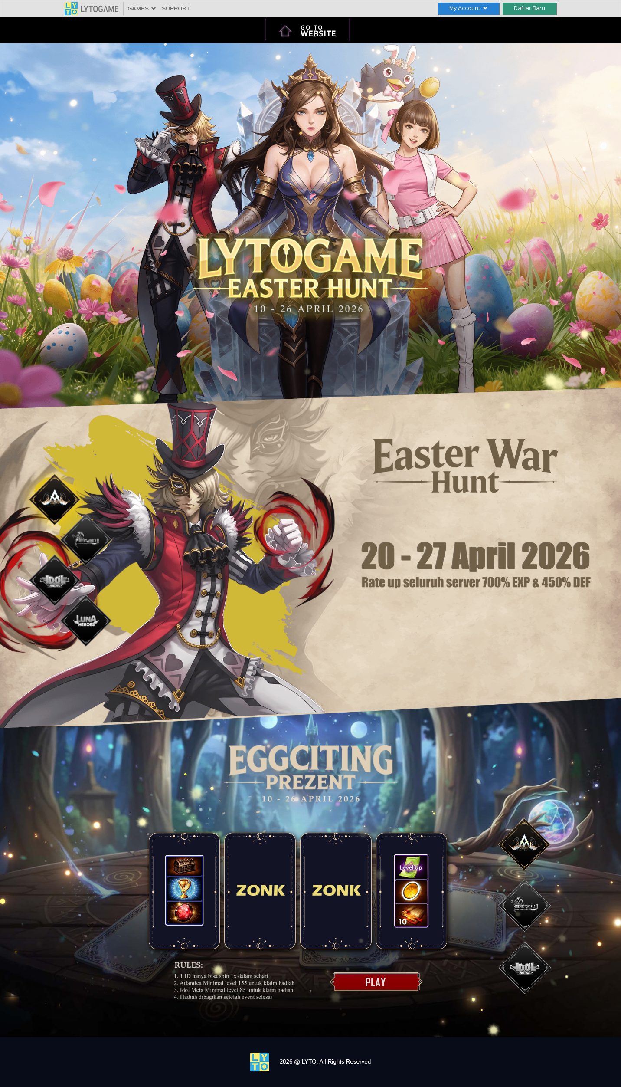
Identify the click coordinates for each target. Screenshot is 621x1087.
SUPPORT (176, 9)
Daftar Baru (529, 8)
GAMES (141, 9)
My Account (468, 8)
